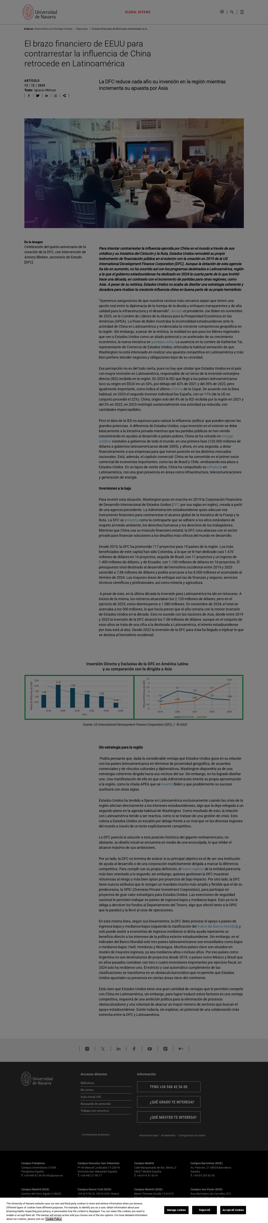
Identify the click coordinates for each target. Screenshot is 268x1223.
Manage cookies (176, 1210)
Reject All (204, 1210)
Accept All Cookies (233, 1210)
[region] (134, 1210)
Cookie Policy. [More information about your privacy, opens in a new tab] (53, 1218)
